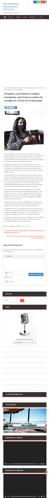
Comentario (9, 256)
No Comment (27, 226)
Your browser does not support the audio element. (25, 342)
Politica (9, 87)
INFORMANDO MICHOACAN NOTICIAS (11, 7)
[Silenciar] (42, 464)
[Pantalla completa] (44, 464)
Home (5, 87)
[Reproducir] (5, 464)
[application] (24, 453)
